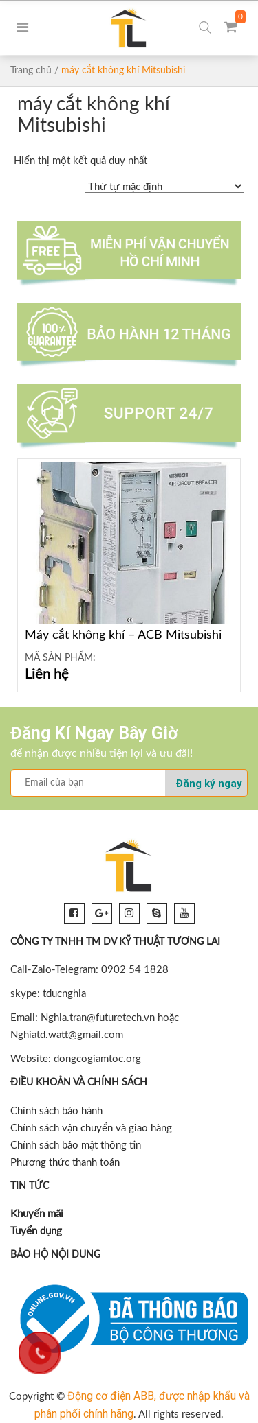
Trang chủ (31, 70)
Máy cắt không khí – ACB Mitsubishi (123, 635)
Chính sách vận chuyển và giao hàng (91, 1128)
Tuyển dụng (36, 1231)
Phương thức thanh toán (65, 1162)
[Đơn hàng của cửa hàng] (164, 186)
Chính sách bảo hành (56, 1111)
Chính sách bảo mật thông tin (75, 1145)
